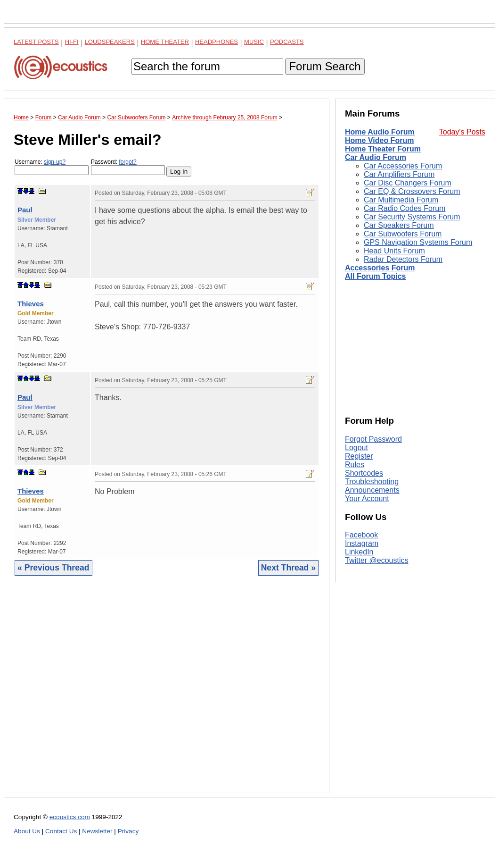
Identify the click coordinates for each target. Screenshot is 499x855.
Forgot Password (373, 439)
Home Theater (165, 41)
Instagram (361, 543)
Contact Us (61, 831)
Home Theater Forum (383, 149)
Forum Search (324, 66)
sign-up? (54, 162)
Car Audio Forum (375, 157)
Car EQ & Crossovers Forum (412, 191)
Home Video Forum (379, 140)
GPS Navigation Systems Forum (418, 242)
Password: (128, 167)
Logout (356, 448)
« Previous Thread (53, 567)
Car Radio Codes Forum (404, 208)
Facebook (361, 535)
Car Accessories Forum (403, 166)
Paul (25, 210)
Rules (354, 465)
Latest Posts (36, 41)
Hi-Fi (72, 41)
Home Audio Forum (380, 132)
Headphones (216, 41)
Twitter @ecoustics (377, 560)
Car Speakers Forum (399, 225)
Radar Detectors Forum (403, 259)
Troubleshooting (372, 482)
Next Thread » (288, 567)
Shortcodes (364, 473)
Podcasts (287, 41)
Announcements (372, 490)
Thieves (30, 304)
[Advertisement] (166, 691)
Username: (52, 167)
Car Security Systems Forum (412, 217)
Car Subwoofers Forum (403, 234)
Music (254, 41)
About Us (27, 831)
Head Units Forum (394, 251)
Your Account (367, 499)
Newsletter (97, 831)
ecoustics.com (69, 817)
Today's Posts (462, 132)
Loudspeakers (110, 41)
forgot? (127, 162)
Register (359, 456)
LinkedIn (359, 552)
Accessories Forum (380, 268)
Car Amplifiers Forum (399, 174)
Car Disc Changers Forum (407, 183)
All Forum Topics (375, 276)
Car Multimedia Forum (401, 200)
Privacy (128, 831)
